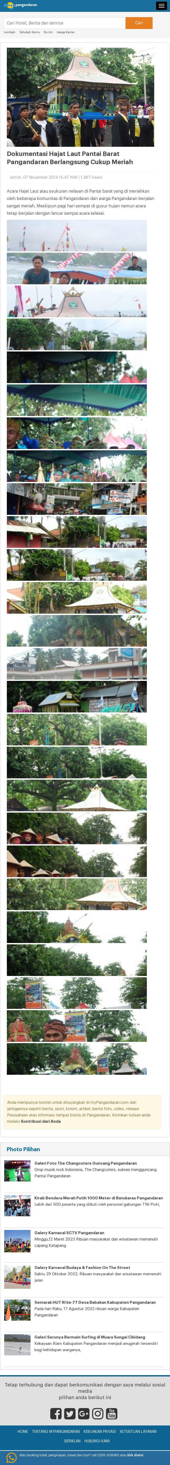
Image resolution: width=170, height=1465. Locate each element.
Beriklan (72, 1441)
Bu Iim (48, 32)
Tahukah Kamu (29, 32)
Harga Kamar (66, 32)
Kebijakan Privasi (100, 1432)
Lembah (9, 32)
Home (23, 1432)
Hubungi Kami (97, 1441)
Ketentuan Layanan (138, 1432)
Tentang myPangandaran (56, 1432)
